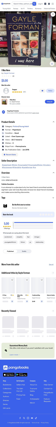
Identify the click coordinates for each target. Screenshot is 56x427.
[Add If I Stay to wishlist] (12, 279)
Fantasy (15, 8)
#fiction (15, 165)
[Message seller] (42, 91)
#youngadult (23, 165)
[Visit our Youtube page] (32, 418)
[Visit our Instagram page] (28, 418)
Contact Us (48, 389)
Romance (38, 8)
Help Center (48, 385)
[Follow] (50, 91)
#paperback (6, 165)
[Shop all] (50, 101)
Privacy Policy (45, 422)
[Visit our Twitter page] (24, 418)
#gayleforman (27, 167)
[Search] (34, 4)
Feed (18, 399)
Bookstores (7, 385)
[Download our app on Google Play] (21, 374)
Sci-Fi (23, 8)
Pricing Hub (20, 395)
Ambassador (34, 399)
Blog (31, 395)
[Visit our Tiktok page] (36, 418)
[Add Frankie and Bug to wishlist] (41, 279)
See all (51, 264)
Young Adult (7, 8)
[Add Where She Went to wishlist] (27, 279)
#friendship (16, 167)
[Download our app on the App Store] (9, 375)
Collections (7, 389)
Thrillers (30, 8)
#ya (34, 167)
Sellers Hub (20, 385)
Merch (32, 403)
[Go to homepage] (5, 4)
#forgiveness (7, 167)
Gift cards (6, 408)
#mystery (47, 165)
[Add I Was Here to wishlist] (53, 14)
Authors (6, 396)
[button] (28, 122)
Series (5, 404)
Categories (7, 392)
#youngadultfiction (35, 165)
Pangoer (14, 89)
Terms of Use (35, 422)
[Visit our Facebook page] (20, 418)
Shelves (6, 400)
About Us (33, 385)
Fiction (15, 126)
